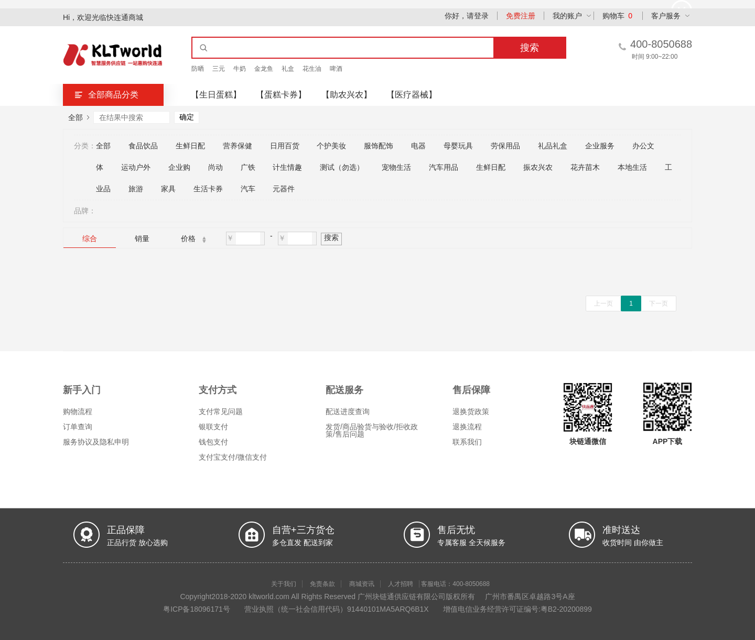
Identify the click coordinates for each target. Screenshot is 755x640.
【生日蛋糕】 (216, 94)
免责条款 (322, 584)
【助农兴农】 (346, 94)
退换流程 (467, 426)
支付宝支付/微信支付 (233, 457)
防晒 (197, 68)
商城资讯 (361, 584)
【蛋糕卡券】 (281, 94)
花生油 (312, 68)
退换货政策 (470, 411)
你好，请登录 (467, 16)
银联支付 (213, 426)
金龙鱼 (263, 68)
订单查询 (77, 426)
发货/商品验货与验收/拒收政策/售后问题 (372, 430)
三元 (218, 68)
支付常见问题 (221, 411)
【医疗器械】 (411, 94)
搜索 (331, 237)
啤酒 (336, 68)
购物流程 (77, 411)
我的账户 (567, 16)
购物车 (617, 16)
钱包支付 (213, 442)
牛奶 (239, 68)
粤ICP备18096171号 (196, 609)
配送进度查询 (348, 411)
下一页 (658, 303)
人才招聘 (400, 584)
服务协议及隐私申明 (96, 442)
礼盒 (288, 68)
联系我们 (467, 442)
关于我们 (283, 584)
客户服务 (666, 16)
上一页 (603, 303)
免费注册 (520, 16)
